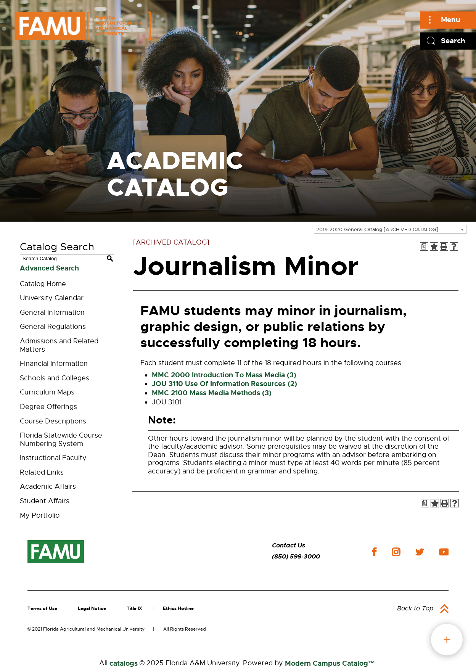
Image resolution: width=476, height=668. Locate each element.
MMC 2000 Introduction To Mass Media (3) (224, 375)
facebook (374, 551)
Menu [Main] (450, 19)
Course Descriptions (53, 421)
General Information (52, 312)
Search (453, 40)
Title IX (134, 608)
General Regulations (53, 326)
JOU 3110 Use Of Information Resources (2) (224, 383)
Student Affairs (44, 501)
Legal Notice (92, 608)
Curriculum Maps (47, 392)
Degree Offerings (48, 406)
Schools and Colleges (54, 378)
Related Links (42, 472)
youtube (444, 552)
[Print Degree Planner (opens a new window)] (424, 246)
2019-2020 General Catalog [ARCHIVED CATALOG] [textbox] (377, 229)
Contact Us (288, 545)
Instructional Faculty (53, 458)
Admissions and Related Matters (59, 345)
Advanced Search (49, 268)
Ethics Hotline (178, 608)
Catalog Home (43, 284)
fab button (447, 639)
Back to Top (415, 608)
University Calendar (52, 298)
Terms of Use (42, 608)
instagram (396, 552)
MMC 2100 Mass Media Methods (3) (212, 393)
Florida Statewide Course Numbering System (61, 439)
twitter (419, 552)
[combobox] (390, 229)
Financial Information (54, 363)
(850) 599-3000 (296, 556)
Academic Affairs (48, 486)
